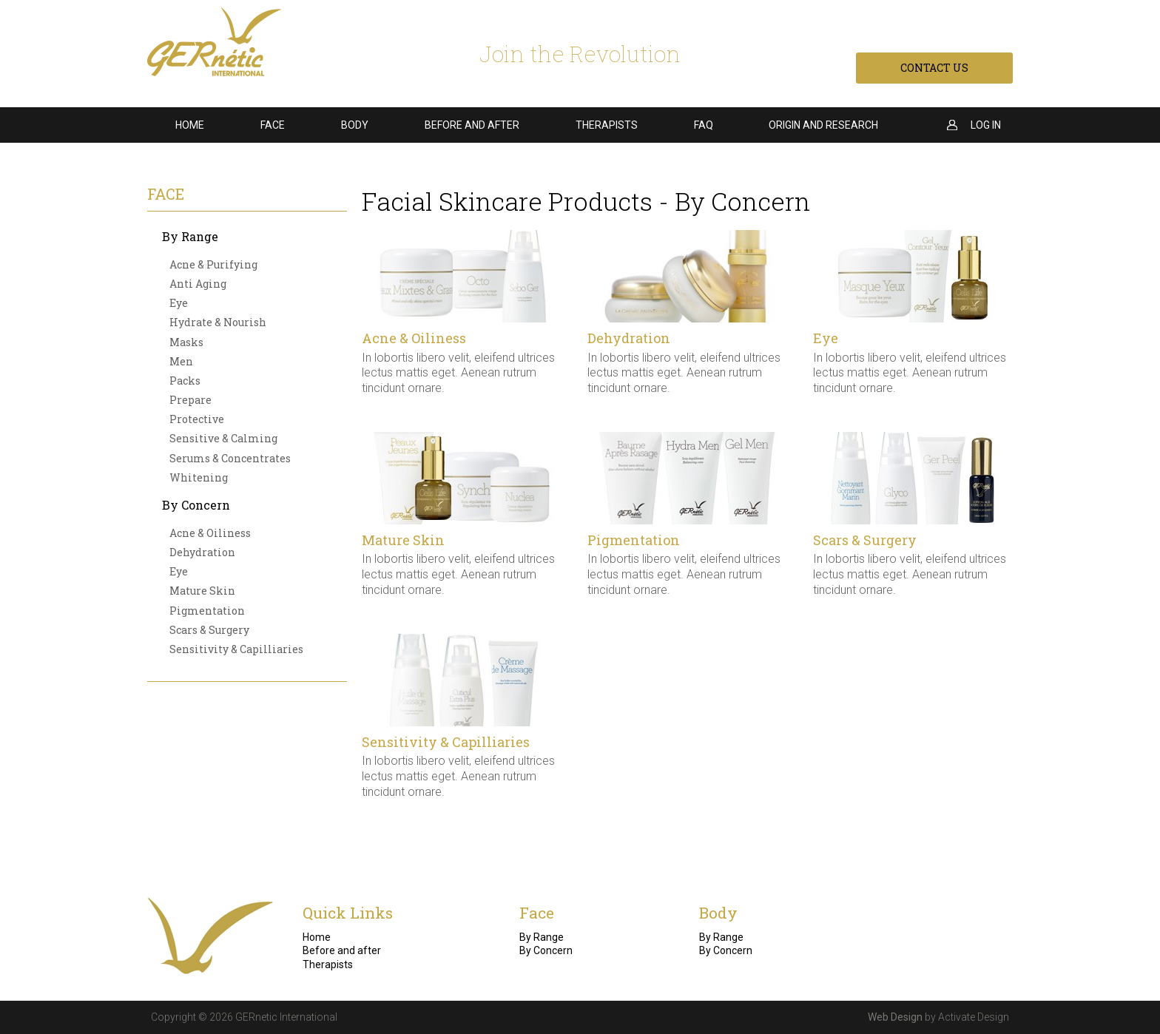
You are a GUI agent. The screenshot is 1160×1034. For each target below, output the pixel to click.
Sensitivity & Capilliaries (236, 649)
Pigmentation (207, 611)
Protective (196, 419)
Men (181, 361)
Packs (184, 381)
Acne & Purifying (213, 264)
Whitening (198, 477)
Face (272, 125)
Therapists (607, 125)
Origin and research (823, 125)
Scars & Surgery (209, 630)
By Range (190, 236)
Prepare (190, 400)
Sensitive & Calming (223, 438)
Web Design (895, 1017)
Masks (186, 342)
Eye (178, 303)
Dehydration (202, 552)
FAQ (703, 125)
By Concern (196, 505)
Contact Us (934, 68)
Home (189, 125)
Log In (986, 125)
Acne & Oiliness (210, 533)
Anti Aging (197, 284)
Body (354, 125)
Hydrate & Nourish (217, 322)
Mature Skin (202, 591)
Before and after (472, 125)
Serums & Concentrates (230, 458)
